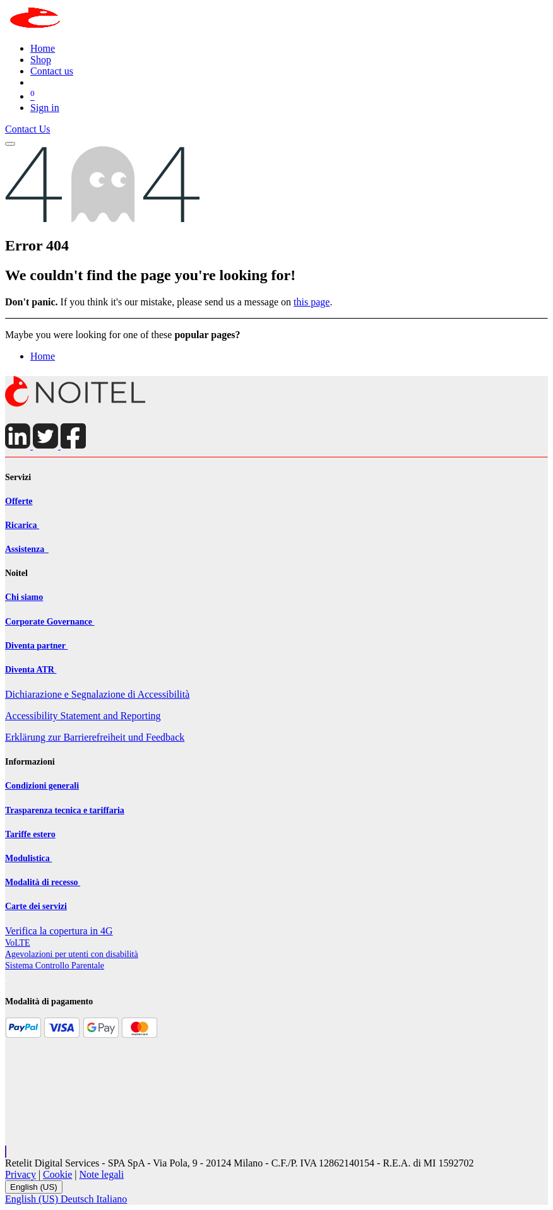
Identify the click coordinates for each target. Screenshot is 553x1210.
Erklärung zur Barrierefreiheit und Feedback (94, 737)
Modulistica (28, 858)
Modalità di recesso (42, 882)
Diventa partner (36, 645)
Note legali (102, 1174)
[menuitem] (42, 48)
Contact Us (28, 129)
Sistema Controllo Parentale (54, 965)
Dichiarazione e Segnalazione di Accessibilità (97, 694)
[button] (5, 1152)
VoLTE (17, 943)
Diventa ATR (30, 669)
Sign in (44, 107)
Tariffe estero (30, 834)
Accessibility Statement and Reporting (83, 715)
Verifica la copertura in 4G (59, 930)
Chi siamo (24, 597)
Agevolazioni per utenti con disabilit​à (71, 954)
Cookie (57, 1174)
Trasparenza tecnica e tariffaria (64, 810)
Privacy (20, 1174)
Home (42, 356)
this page (312, 302)
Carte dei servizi (36, 906)
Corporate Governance (50, 621)
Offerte (19, 501)
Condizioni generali (42, 785)
